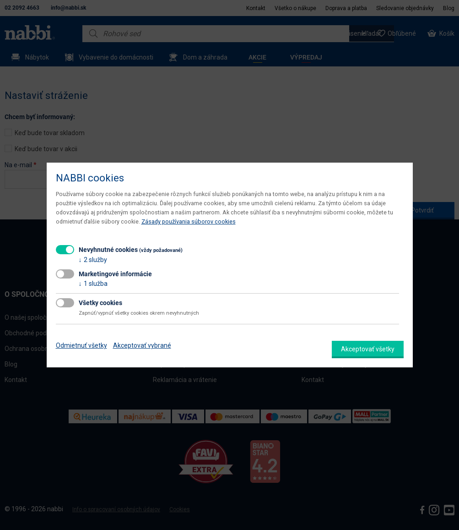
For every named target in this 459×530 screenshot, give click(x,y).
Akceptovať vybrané (142, 345)
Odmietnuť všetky (81, 345)
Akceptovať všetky (367, 349)
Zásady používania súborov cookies (188, 221)
